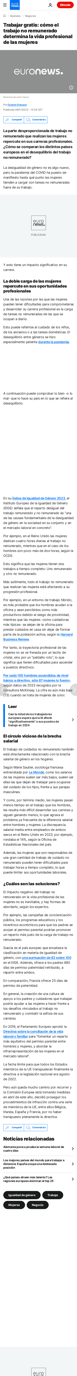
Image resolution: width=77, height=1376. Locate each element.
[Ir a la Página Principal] (15, 5)
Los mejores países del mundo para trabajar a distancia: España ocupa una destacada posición (33, 1163)
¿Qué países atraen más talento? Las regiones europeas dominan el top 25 (28, 1179)
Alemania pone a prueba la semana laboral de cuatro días (33, 1148)
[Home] (4, 15)
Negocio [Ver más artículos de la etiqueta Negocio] (38, 1204)
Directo (65, 5)
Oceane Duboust (17, 104)
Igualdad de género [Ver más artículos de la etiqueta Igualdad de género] (22, 1195)
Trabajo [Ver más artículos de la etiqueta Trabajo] (52, 1195)
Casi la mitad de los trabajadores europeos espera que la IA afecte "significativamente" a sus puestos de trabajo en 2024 (33, 719)
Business (15, 16)
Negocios (30, 16)
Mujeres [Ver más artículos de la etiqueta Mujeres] (14, 1204)
